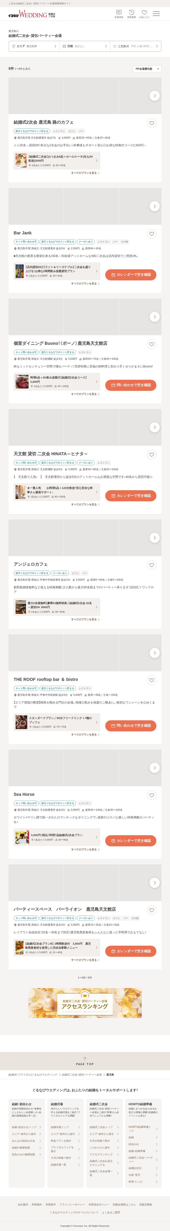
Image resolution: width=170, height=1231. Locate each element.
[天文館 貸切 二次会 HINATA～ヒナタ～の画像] (85, 427)
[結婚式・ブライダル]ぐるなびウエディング (33, 1074)
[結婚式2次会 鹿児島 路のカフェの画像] (85, 95)
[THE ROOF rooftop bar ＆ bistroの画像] (85, 652)
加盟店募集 (145, 1204)
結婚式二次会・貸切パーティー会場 (82, 1074)
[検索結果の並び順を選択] (147, 68)
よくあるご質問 (111, 1212)
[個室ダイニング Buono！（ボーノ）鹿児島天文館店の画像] (85, 317)
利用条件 (51, 1204)
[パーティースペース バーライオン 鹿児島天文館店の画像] (85, 882)
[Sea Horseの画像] (85, 768)
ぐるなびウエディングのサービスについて (74, 1212)
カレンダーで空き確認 (131, 274)
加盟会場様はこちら (124, 1204)
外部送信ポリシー (99, 1204)
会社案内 (23, 1204)
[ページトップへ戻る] (85, 1061)
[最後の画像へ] (155, 96)
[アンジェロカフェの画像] (85, 537)
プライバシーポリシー (72, 1204)
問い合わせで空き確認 (131, 385)
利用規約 (37, 1204)
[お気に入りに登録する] (151, 123)
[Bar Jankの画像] (85, 206)
